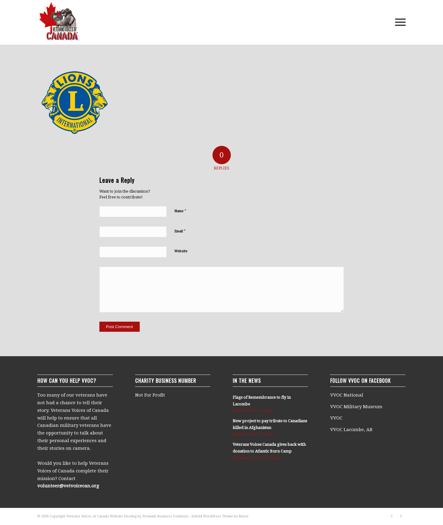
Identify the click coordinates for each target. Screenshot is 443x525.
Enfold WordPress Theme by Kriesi (219, 516)
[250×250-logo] (59, 22)
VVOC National (347, 395)
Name (180, 211)
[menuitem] (398, 22)
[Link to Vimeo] (392, 515)
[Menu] (398, 22)
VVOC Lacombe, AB (351, 429)
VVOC (336, 418)
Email (180, 231)
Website (180, 251)
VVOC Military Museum (357, 406)
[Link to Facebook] (401, 515)
